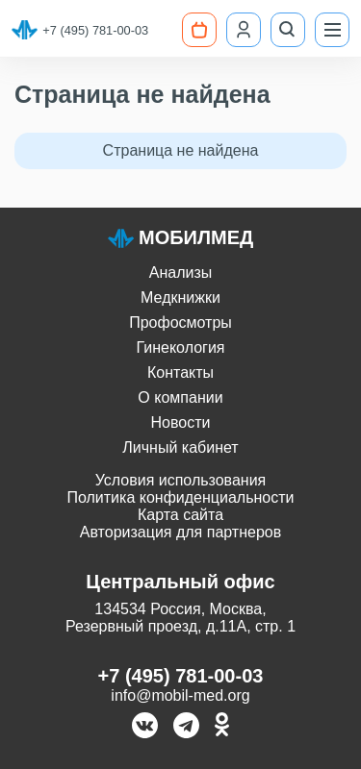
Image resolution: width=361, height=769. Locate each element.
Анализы (181, 272)
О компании (180, 397)
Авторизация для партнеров (180, 532)
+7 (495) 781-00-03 (95, 30)
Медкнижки (180, 297)
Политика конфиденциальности (180, 497)
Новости (181, 422)
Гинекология (180, 347)
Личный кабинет (180, 447)
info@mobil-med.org (180, 695)
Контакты (180, 372)
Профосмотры (180, 322)
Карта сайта (180, 515)
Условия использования (181, 480)
